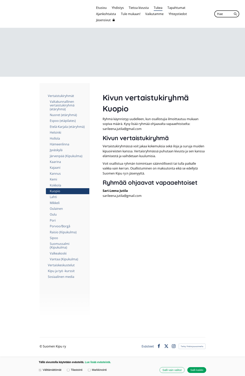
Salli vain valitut (172, 370)
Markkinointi (97, 370)
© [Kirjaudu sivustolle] (41, 346)
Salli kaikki (196, 370)
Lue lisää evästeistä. (98, 362)
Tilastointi (74, 370)
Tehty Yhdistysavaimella (192, 346)
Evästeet (148, 346)
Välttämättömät (50, 370)
